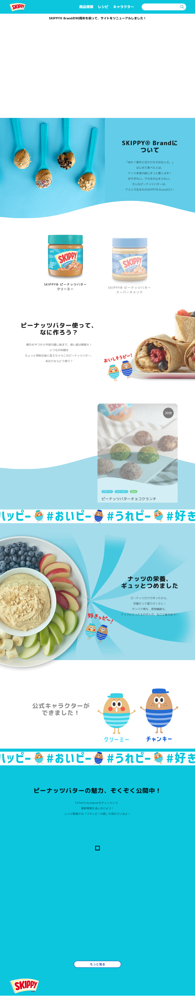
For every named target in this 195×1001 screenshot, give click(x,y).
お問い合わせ (62, 982)
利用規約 (94, 973)
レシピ (103, 6)
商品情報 (86, 6)
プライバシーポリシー (105, 982)
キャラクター (123, 6)
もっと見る (97, 930)
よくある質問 (62, 973)
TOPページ (24, 973)
